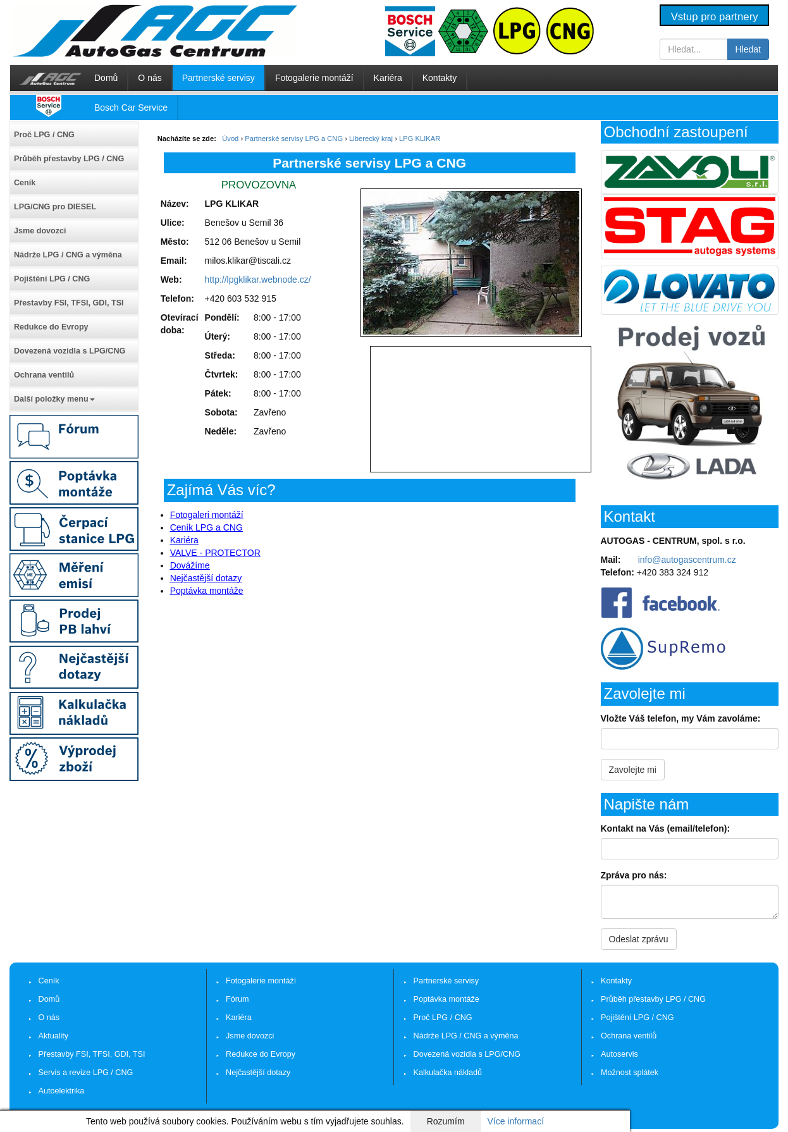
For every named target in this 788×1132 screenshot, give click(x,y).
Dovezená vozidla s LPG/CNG (69, 351)
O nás (149, 78)
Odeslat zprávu (638, 939)
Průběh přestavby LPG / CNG (69, 158)
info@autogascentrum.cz (687, 560)
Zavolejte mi (632, 770)
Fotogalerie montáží (314, 78)
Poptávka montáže (206, 591)
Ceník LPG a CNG (206, 527)
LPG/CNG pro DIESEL (55, 206)
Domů (106, 78)
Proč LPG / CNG (44, 134)
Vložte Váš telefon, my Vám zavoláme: (681, 718)
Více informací (516, 1121)
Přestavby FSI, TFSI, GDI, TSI (69, 302)
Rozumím (446, 1121)
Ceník (24, 182)
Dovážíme (190, 565)
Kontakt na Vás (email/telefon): (665, 828)
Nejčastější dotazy (206, 578)
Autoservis (619, 1054)
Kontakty (439, 78)
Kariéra (388, 78)
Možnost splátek (629, 1072)
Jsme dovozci (40, 230)
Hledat (748, 49)
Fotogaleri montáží (206, 515)
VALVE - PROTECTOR (215, 553)
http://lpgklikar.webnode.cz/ (258, 279)
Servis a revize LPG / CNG (86, 1072)
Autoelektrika (62, 1090)
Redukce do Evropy (51, 327)
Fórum (237, 999)
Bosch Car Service (131, 107)
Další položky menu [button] (54, 399)
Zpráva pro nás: (634, 875)
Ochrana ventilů (44, 375)
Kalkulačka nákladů (448, 1072)
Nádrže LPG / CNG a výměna (68, 254)
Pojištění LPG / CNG (52, 278)
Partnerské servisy (218, 78)
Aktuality (54, 1035)
